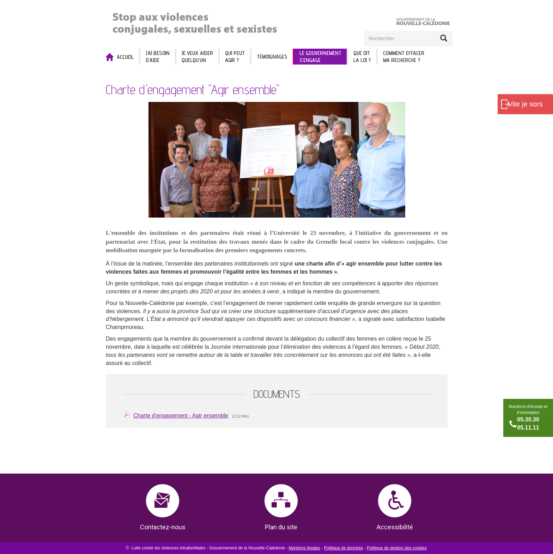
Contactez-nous (163, 527)
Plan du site (281, 527)
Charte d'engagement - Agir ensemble (180, 416)
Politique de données (343, 548)
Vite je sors (525, 104)
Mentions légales (304, 548)
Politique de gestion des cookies (397, 548)
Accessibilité (395, 527)
